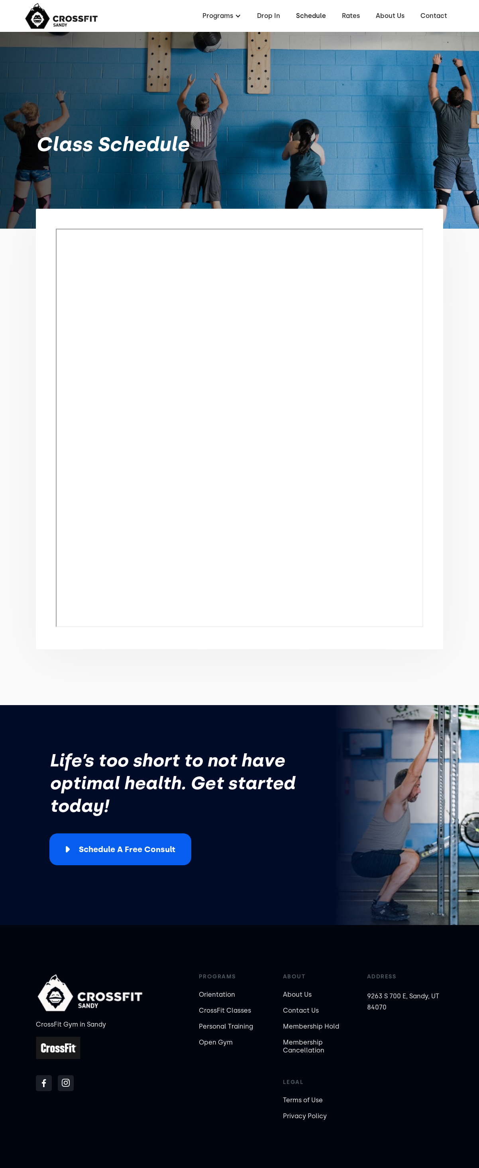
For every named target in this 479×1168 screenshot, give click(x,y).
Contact (433, 16)
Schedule (311, 16)
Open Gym (216, 1042)
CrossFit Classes (225, 1010)
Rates (351, 16)
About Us (390, 16)
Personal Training (226, 1026)
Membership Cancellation (303, 1046)
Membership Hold (311, 1026)
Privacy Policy (305, 1116)
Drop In (268, 16)
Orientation (217, 994)
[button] (220, 16)
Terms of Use (303, 1100)
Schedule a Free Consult (127, 849)
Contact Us (301, 1010)
